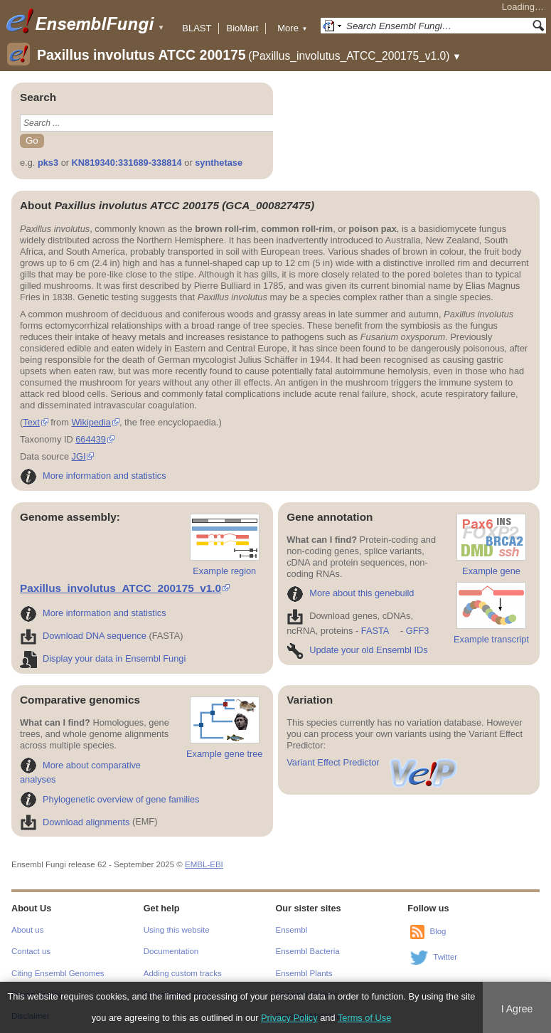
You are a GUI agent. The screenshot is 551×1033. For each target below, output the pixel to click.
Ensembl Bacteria (308, 951)
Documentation (171, 951)
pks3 (48, 162)
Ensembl (292, 930)
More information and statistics (93, 475)
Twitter (445, 957)
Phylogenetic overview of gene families (110, 799)
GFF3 (417, 630)
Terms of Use (364, 1017)
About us (27, 930)
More (292, 28)
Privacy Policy (289, 1017)
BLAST (196, 28)
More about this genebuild (350, 593)
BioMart (242, 28)
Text (31, 422)
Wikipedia (90, 422)
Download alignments (74, 822)
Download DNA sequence (83, 635)
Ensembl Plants (304, 973)
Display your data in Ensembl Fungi (103, 658)
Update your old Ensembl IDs (357, 650)
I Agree (517, 1009)
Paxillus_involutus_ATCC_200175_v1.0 (120, 588)
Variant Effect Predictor (373, 762)
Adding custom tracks (183, 973)
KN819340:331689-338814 (127, 162)
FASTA (375, 630)
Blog (437, 931)
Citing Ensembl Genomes (58, 973)
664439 (90, 439)
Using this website (177, 930)
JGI (79, 456)
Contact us (30, 951)
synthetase (218, 162)
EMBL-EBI (204, 864)
